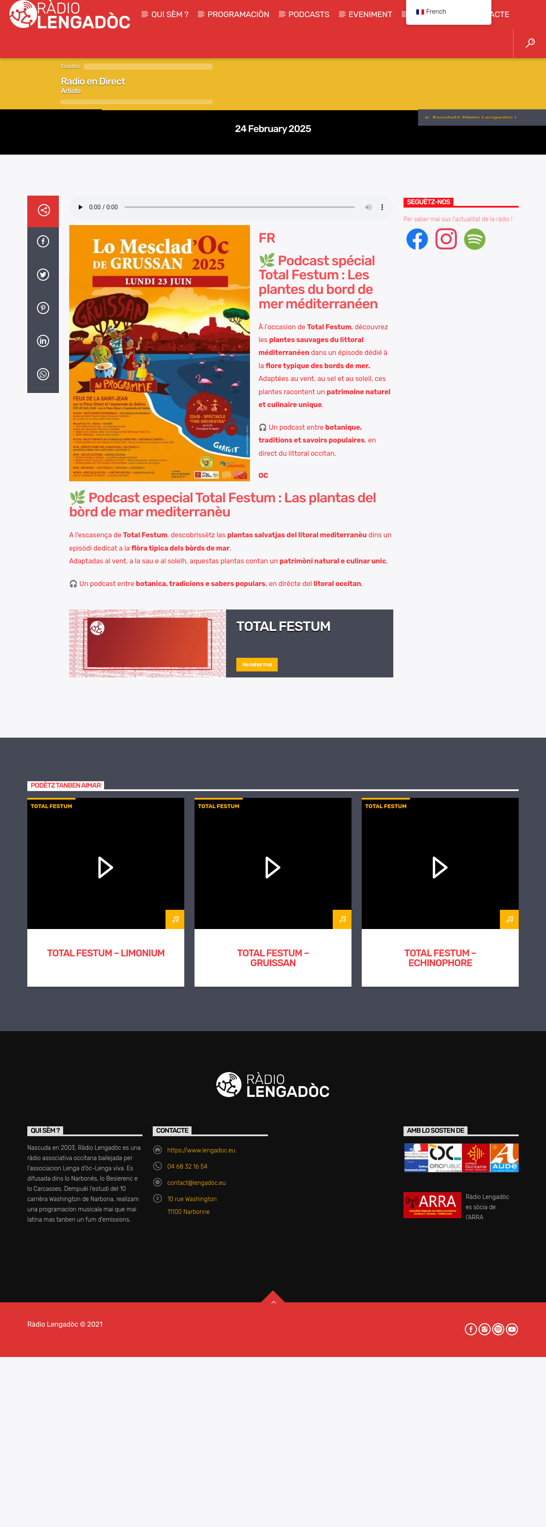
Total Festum (272, 279)
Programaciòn (239, 14)
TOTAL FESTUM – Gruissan (273, 1382)
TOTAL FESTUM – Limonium (106, 1377)
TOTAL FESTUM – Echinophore (440, 1382)
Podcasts (308, 14)
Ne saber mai (256, 1088)
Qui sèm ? (170, 14)
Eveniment (370, 14)
